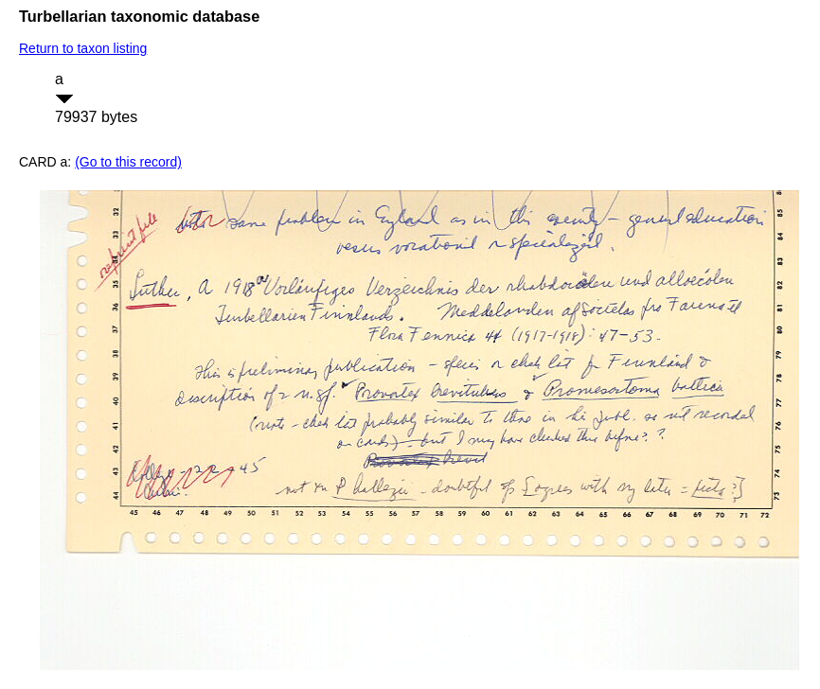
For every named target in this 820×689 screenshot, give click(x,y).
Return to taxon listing (83, 48)
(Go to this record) (128, 161)
